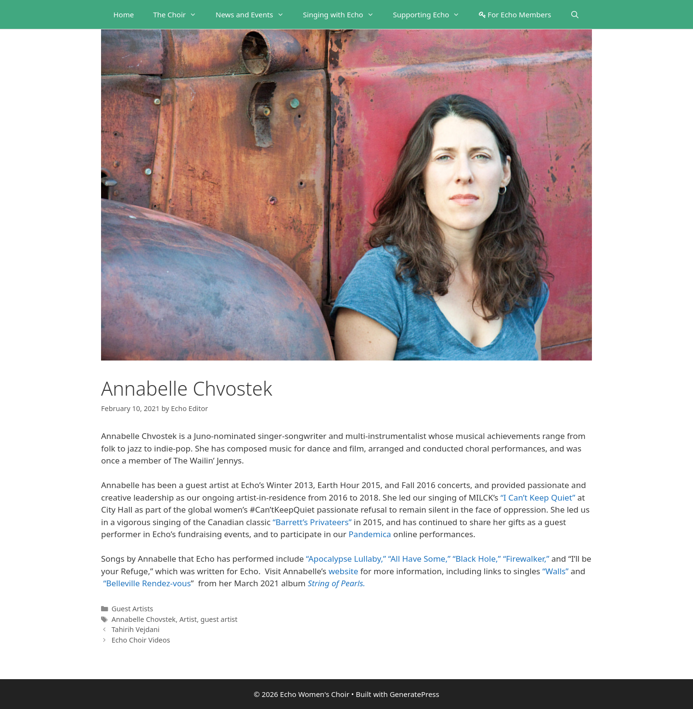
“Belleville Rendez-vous (147, 583)
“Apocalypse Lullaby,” (346, 558)
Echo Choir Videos (141, 640)
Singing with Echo (343, 14)
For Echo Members (515, 14)
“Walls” (555, 571)
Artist (188, 619)
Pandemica (369, 534)
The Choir (179, 14)
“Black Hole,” (476, 558)
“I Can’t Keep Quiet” (537, 497)
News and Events (255, 14)
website (344, 571)
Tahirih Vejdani (136, 629)
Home (123, 14)
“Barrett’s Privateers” (312, 522)
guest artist (219, 619)
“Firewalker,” (526, 558)
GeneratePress (414, 694)
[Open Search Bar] (575, 14)
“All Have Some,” (419, 558)
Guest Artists (133, 608)
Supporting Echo (431, 14)
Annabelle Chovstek (144, 619)
